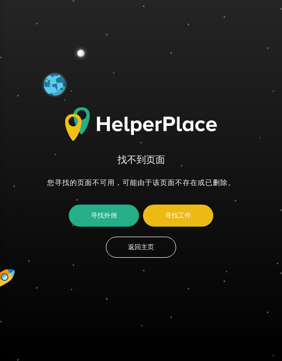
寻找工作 (178, 216)
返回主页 (141, 247)
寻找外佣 (104, 216)
